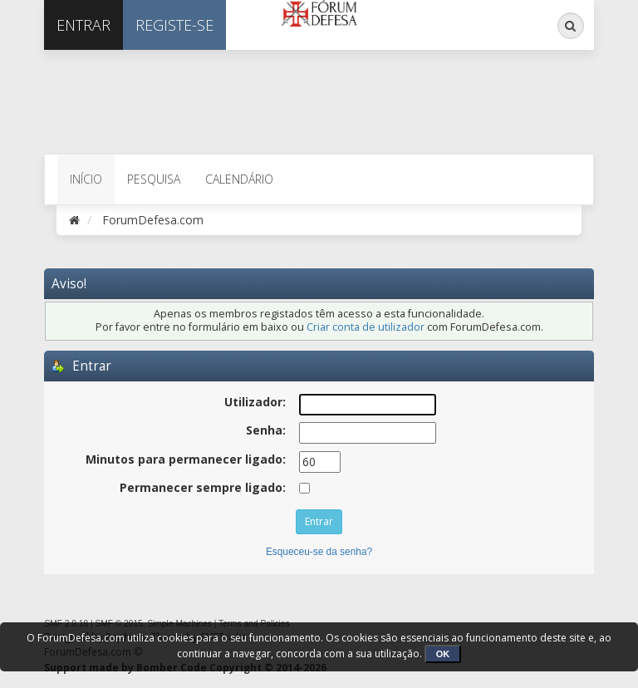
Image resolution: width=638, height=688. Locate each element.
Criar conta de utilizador (366, 327)
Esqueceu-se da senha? (319, 552)
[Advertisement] (238, 100)
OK (443, 654)
